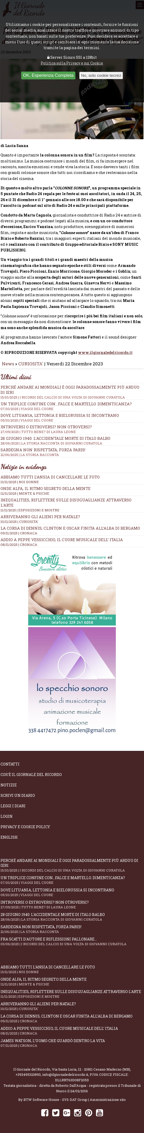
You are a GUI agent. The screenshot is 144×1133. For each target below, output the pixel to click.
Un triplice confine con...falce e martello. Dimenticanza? (72, 406)
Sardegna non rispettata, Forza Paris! (72, 452)
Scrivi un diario (18, 795)
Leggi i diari (13, 805)
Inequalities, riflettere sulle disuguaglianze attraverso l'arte (72, 994)
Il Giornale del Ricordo (31, 1069)
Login (7, 816)
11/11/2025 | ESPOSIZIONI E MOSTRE (30, 510)
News (8, 364)
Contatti (10, 764)
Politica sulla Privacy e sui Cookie (72, 63)
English (9, 837)
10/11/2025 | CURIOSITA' (19, 521)
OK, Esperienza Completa (48, 75)
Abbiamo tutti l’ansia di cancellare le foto (50, 477)
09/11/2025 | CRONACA (19, 533)
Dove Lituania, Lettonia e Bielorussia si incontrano (72, 418)
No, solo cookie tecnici (101, 75)
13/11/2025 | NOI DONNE (20, 482)
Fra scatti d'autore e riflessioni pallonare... (72, 941)
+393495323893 (28, 1074)
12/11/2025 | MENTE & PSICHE (25, 493)
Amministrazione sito (108, 1099)
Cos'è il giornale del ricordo (31, 774)
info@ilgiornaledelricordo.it (65, 1074)
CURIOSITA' (30, 364)
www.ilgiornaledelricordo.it (105, 352)
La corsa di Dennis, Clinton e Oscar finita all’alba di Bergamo (70, 528)
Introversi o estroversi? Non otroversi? (72, 429)
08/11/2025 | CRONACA (19, 544)
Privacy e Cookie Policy (25, 826)
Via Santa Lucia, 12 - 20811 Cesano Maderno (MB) (91, 1069)
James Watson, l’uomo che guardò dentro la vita (72, 1043)
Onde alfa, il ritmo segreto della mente (46, 488)
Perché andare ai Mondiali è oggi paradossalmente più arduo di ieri (72, 865)
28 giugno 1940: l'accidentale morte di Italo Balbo (72, 441)
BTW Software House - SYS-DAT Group (55, 1099)
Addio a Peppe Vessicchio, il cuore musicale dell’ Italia (62, 539)
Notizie (9, 784)
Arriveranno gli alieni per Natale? (40, 516)
